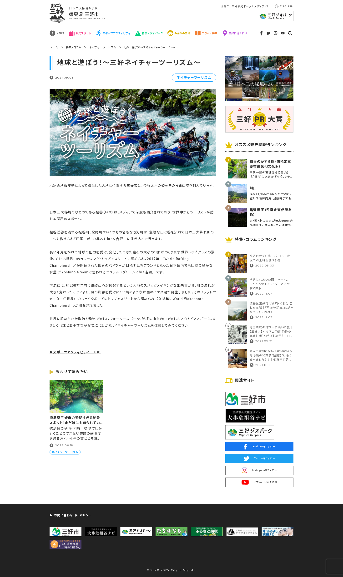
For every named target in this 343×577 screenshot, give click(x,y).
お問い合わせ (63, 515)
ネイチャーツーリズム (102, 47)
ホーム (54, 47)
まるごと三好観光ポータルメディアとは (245, 6)
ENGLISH (286, 6)
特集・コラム (73, 47)
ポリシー (86, 515)
